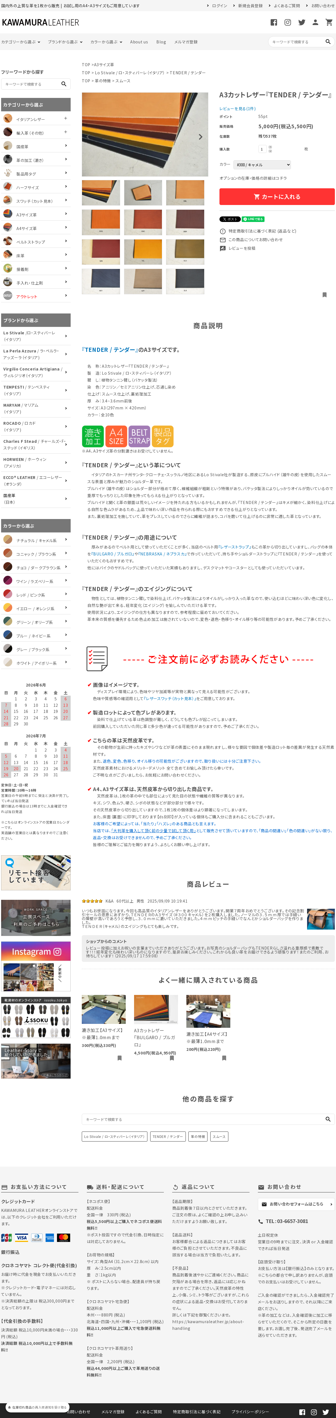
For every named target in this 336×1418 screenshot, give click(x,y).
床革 (13, 255)
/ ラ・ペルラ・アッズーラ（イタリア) (31, 354)
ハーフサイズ (21, 187)
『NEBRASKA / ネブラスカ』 (162, 554)
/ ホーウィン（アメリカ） (24, 462)
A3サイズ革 (104, 64)
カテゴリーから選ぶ (18, 42)
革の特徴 (103, 80)
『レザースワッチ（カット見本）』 (170, 698)
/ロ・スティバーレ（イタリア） (29, 336)
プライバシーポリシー (250, 1411)
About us (139, 42)
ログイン (219, 6)
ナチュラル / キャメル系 (30, 540)
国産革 (16, 146)
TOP (86, 64)
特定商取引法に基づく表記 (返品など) (258, 231)
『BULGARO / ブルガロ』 (112, 554)
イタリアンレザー (24, 119)
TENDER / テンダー (188, 72)
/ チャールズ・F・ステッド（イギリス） (34, 444)
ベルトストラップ (24, 242)
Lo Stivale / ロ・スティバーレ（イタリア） (130, 72)
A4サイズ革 (20, 228)
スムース (123, 80)
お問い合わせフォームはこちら (292, 1204)
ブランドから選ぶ (63, 42)
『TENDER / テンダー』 (110, 349)
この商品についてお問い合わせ (251, 239)
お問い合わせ (323, 6)
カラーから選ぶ (103, 42)
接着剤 (16, 269)
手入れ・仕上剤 (23, 283)
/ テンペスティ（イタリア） (26, 390)
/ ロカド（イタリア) (19, 426)
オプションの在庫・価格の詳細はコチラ (253, 178)
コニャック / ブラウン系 (29, 554)
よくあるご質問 (287, 6)
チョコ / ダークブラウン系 (32, 567)
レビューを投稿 (237, 248)
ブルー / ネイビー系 (27, 636)
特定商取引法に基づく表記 (197, 1411)
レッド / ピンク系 (24, 595)
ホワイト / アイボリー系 (30, 663)
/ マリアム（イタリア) (20, 408)
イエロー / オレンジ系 (29, 608)
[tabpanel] (145, 134)
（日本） (9, 499)
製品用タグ (19, 174)
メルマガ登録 (185, 42)
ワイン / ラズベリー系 (28, 581)
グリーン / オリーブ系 (28, 622)
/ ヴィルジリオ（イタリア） (32, 372)
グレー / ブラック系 (26, 649)
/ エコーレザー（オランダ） (32, 481)
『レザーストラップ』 (234, 547)
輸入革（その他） (24, 133)
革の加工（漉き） (24, 160)
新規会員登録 (250, 6)
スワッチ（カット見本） (28, 201)
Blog (161, 42)
